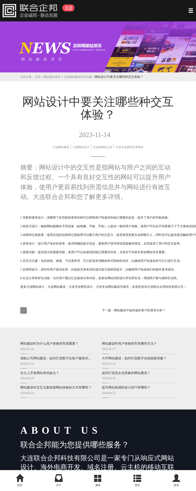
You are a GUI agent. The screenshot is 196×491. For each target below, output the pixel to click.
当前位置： (27, 76)
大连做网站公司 (63, 150)
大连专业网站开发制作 (123, 150)
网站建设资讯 (54, 76)
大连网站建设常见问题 (82, 76)
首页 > (41, 76)
